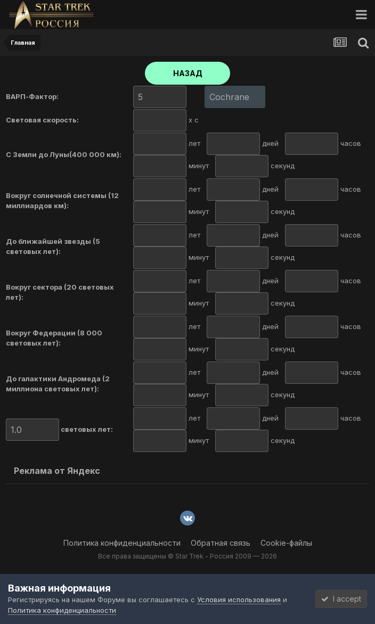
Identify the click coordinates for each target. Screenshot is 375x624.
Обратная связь (220, 542)
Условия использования (239, 599)
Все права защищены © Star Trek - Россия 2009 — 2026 (187, 556)
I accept (341, 598)
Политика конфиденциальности (122, 542)
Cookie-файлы (286, 542)
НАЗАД (187, 73)
